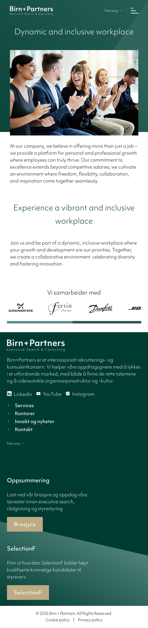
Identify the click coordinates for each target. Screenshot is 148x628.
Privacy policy (90, 620)
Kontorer (20, 413)
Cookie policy (58, 620)
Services (20, 405)
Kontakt (19, 429)
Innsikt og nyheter (30, 421)
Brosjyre (25, 524)
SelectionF (28, 592)
